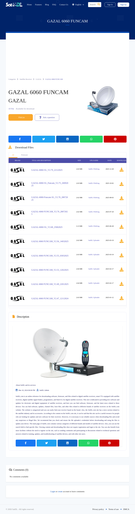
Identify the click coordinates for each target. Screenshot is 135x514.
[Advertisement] (67, 52)
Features (38, 5)
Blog (47, 5)
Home (29, 5)
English (78, 4)
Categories (12, 79)
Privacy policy (98, 509)
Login (52, 491)
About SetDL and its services (26, 385)
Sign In (110, 5)
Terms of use (114, 509)
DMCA (126, 509)
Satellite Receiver (26, 79)
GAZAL (39, 79)
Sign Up (123, 5)
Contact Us (63, 5)
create (60, 491)
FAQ (54, 5)
